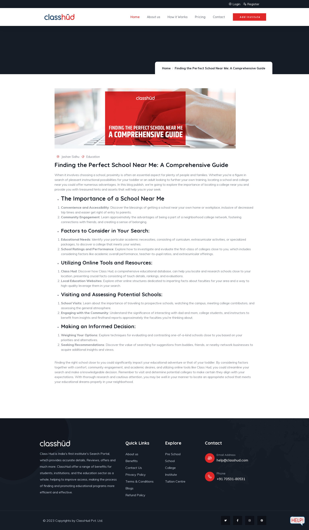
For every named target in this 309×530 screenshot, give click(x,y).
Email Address (226, 455)
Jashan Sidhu (68, 157)
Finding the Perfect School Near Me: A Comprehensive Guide (220, 68)
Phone (221, 473)
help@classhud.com (232, 460)
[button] (249, 17)
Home (166, 68)
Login (234, 4)
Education (93, 157)
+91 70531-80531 (231, 479)
